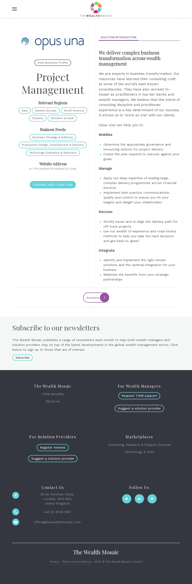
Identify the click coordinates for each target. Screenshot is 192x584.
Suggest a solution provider (139, 408)
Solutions (97, 297)
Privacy (54, 561)
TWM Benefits (53, 394)
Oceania (37, 118)
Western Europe (62, 118)
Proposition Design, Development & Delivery (53, 144)
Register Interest (53, 447)
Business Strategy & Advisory (53, 137)
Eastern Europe (46, 110)
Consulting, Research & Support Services (139, 445)
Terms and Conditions (77, 561)
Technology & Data (139, 452)
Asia (24, 110)
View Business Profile (53, 62)
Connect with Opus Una (53, 185)
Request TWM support (139, 395)
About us (53, 401)
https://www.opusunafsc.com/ (53, 168)
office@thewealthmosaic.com (57, 522)
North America (74, 110)
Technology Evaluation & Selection (53, 152)
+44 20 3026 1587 (57, 512)
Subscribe (22, 357)
